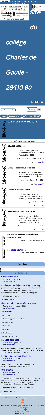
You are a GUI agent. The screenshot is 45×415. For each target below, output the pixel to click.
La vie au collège (14, 116)
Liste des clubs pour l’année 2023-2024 (18, 303)
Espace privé (34, 398)
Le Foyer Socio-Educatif (31, 116)
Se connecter (9, 110)
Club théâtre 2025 (9, 276)
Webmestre (38, 162)
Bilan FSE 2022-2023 (10, 340)
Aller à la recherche (30, 1)
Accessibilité (5, 1)
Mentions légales (21, 398)
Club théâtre (7, 370)
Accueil (3, 116)
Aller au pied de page (17, 3)
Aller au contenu (16, 1)
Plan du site (9, 398)
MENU (35, 102)
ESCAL (24, 413)
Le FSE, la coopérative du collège (16, 356)
